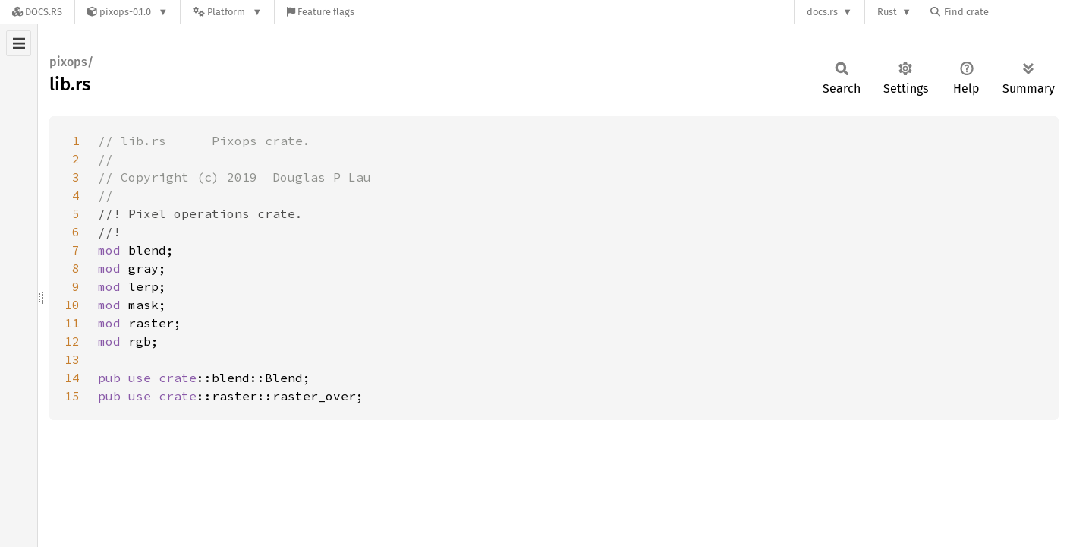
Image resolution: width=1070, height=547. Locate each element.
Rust (887, 11)
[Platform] (227, 12)
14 (72, 377)
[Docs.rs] (37, 12)
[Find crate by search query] (1006, 12)
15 (72, 395)
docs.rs (822, 11)
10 (72, 304)
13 (72, 359)
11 (72, 322)
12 (72, 341)
